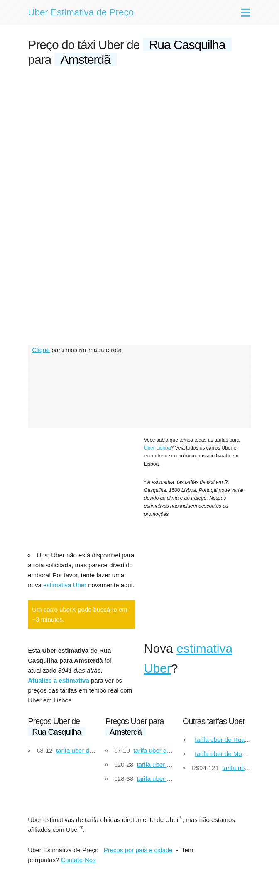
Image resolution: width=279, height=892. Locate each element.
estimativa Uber (64, 584)
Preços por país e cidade (138, 849)
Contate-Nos (78, 859)
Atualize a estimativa (58, 680)
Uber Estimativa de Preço (81, 12)
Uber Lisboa (157, 448)
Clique (41, 349)
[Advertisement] (139, 138)
